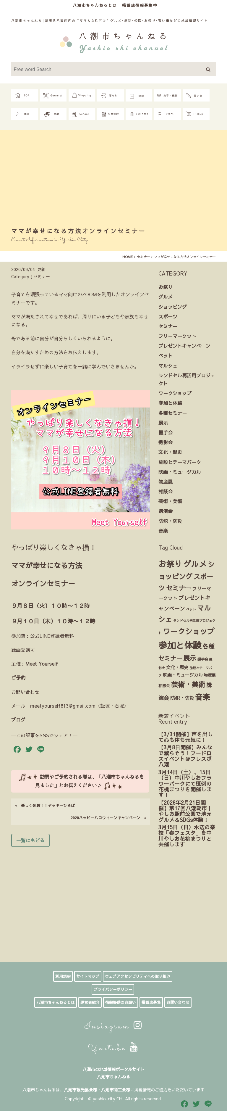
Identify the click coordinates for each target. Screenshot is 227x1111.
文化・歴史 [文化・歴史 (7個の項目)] (177, 667)
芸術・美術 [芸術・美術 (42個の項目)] (188, 684)
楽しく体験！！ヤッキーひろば (45, 805)
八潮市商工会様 (115, 1090)
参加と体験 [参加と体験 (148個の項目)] (179, 645)
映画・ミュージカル (179, 471)
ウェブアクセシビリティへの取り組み (137, 976)
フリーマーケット (177, 336)
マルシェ (167, 365)
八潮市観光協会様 (80, 1090)
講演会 (165, 511)
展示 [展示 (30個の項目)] (189, 657)
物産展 (165, 481)
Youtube (113, 1048)
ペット (165, 355)
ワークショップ (175, 393)
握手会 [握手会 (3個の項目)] (202, 659)
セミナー (167, 326)
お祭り (165, 287)
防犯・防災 (170, 521)
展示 (163, 422)
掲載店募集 (151, 1002)
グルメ (165, 296)
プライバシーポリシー (113, 989)
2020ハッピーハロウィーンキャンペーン (108, 817)
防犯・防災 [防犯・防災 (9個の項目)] (182, 698)
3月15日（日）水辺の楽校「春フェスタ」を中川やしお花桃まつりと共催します (186, 835)
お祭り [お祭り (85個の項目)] (170, 563)
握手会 (165, 432)
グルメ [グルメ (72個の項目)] (195, 563)
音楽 (163, 530)
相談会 (165, 491)
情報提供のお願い (120, 1002)
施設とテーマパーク (179, 462)
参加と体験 (170, 403)
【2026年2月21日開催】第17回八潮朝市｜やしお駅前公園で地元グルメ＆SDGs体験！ (185, 811)
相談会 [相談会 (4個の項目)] (164, 685)
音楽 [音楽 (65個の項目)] (202, 697)
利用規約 (63, 976)
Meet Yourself (41, 663)
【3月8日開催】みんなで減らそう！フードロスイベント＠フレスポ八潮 (185, 755)
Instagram (113, 1026)
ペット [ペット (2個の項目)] (191, 609)
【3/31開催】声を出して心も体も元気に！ (185, 736)
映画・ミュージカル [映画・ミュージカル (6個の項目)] (183, 675)
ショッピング (172, 306)
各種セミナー (172, 413)
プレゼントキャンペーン (184, 345)
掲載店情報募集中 (140, 5)
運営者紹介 (90, 1002)
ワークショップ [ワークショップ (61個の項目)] (189, 631)
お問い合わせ (177, 1002)
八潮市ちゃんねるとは (95, 5)
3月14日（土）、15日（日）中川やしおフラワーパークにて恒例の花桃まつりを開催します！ (185, 783)
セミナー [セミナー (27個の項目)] (178, 587)
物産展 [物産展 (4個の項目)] (209, 675)
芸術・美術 (170, 501)
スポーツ (167, 316)
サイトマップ (87, 976)
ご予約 (18, 677)
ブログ (18, 719)
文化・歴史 (170, 452)
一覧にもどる (30, 840)
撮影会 (165, 442)
